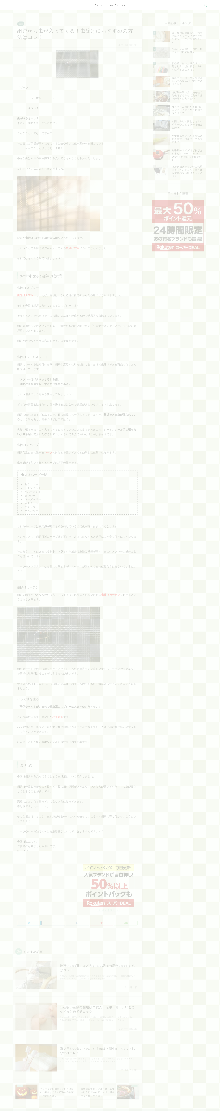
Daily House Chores (110, 5)
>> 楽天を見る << (108, 906)
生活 (21, 22)
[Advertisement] (46, 884)
